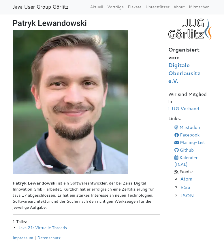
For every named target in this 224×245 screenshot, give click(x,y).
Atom (186, 178)
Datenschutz (49, 238)
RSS (185, 186)
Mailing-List (189, 142)
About (179, 7)
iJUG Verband (183, 108)
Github (184, 150)
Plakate (135, 7)
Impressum (23, 238)
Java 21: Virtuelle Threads (43, 228)
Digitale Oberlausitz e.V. (184, 73)
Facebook (187, 135)
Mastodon (187, 127)
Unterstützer (158, 7)
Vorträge (115, 7)
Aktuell (96, 7)
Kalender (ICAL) (186, 160)
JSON (187, 195)
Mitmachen (199, 7)
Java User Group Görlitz (41, 6)
